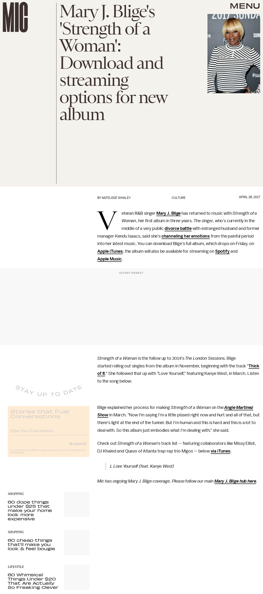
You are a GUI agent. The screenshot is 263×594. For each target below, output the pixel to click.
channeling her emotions (185, 236)
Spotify (222, 251)
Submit (78, 447)
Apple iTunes (110, 251)
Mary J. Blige (168, 213)
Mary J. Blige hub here (235, 481)
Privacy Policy (17, 456)
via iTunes (220, 451)
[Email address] (49, 434)
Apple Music (109, 259)
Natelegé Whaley (116, 198)
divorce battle (178, 228)
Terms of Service (73, 453)
